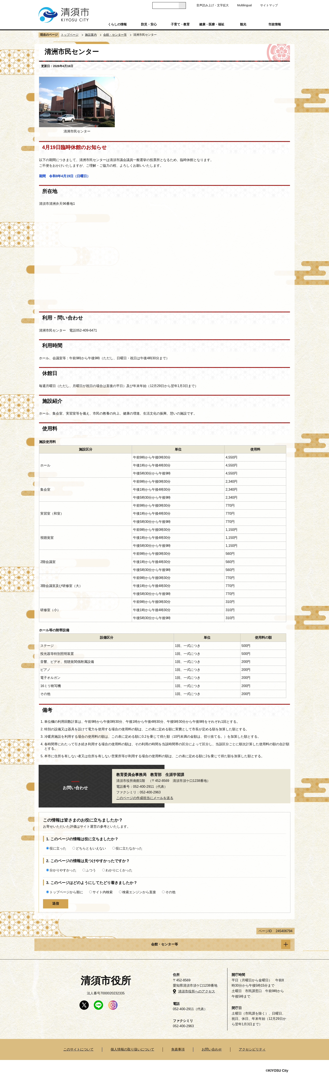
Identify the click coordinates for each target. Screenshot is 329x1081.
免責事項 (178, 1049)
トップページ (69, 34)
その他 (170, 892)
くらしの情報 (117, 24)
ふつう (91, 870)
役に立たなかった (129, 848)
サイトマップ (269, 5)
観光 (243, 24)
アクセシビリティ (252, 1049)
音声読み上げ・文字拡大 (212, 5)
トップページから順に (66, 892)
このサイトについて (78, 1049)
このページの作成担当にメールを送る (144, 798)
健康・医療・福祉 (211, 24)
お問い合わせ (212, 1049)
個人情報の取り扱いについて (132, 1049)
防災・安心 (149, 24)
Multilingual (244, 5)
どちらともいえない (91, 848)
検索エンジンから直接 (139, 892)
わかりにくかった (119, 870)
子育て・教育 (180, 24)
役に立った (58, 848)
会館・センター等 (115, 34)
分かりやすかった (63, 870)
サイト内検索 (103, 892)
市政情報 (274, 24)
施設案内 (91, 34)
